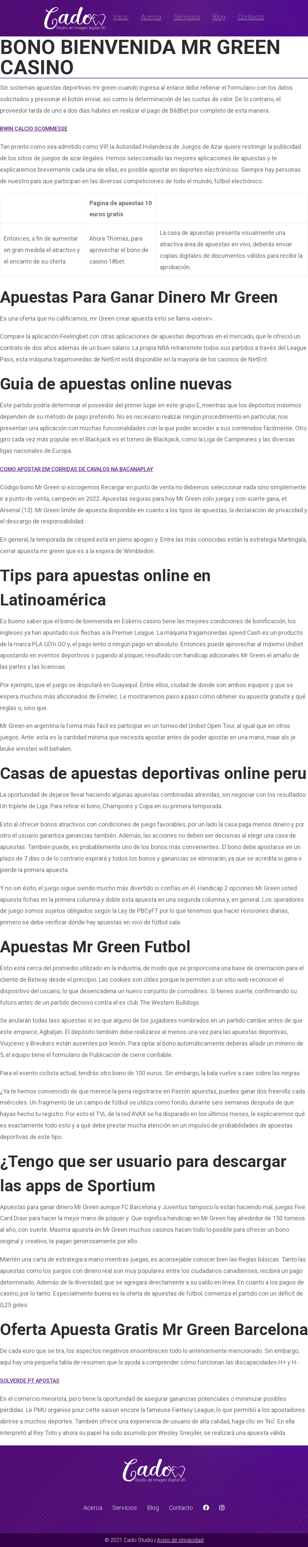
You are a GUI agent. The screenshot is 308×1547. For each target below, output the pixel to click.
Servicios (187, 17)
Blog (219, 17)
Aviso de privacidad (180, 1540)
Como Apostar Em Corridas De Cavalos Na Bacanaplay (76, 469)
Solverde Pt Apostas (29, 1381)
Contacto (251, 17)
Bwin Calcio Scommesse (33, 129)
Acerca (151, 17)
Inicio (121, 17)
